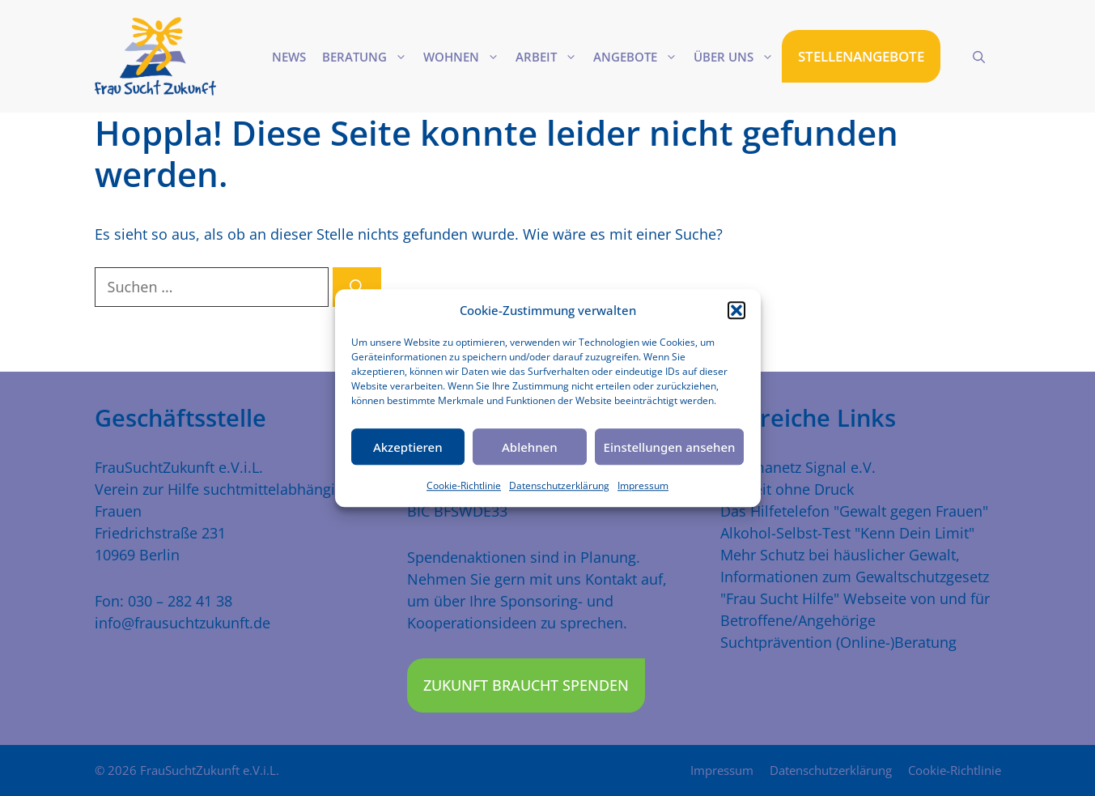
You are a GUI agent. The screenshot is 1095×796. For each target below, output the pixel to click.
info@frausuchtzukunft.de (182, 622)
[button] (736, 310)
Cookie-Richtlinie (464, 485)
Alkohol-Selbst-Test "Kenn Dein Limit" (847, 533)
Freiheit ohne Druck (787, 489)
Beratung (368, 56)
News (289, 57)
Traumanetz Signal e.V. (798, 467)
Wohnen (465, 56)
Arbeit (550, 56)
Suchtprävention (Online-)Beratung (838, 642)
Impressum (643, 485)
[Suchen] (357, 287)
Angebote (639, 56)
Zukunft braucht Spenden (526, 685)
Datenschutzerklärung (559, 485)
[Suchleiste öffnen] (979, 56)
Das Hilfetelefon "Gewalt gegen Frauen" (854, 511)
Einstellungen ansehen (670, 447)
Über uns (738, 56)
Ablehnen (530, 447)
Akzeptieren (408, 447)
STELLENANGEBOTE (861, 56)
